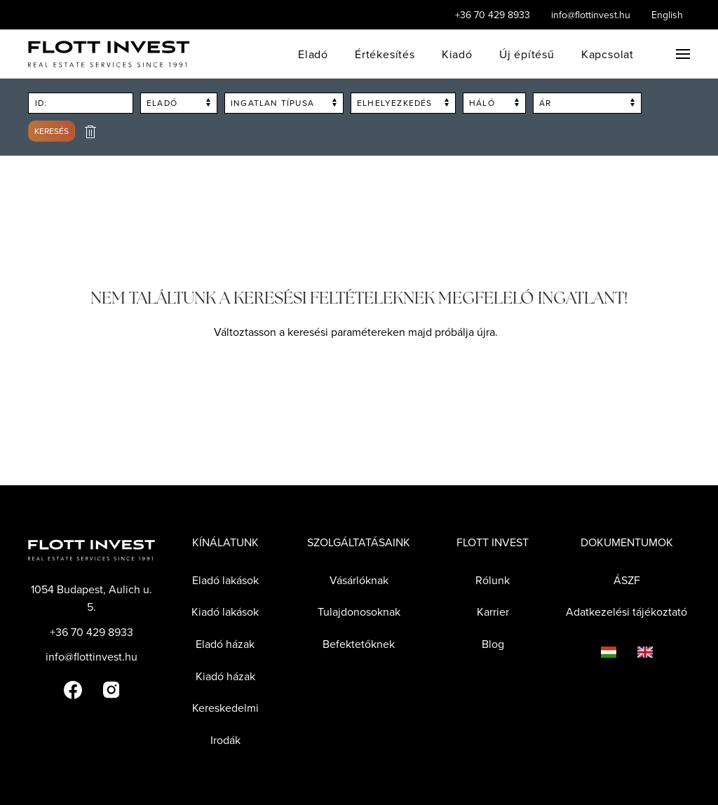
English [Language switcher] (667, 15)
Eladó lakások (225, 580)
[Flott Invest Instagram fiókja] (111, 688)
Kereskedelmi (225, 707)
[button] (683, 54)
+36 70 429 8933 (492, 15)
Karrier (493, 611)
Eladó (313, 54)
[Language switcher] (598, 651)
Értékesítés (385, 54)
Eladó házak (225, 643)
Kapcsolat (607, 54)
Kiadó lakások (225, 611)
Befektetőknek (359, 643)
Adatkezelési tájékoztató (626, 611)
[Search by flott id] (80, 103)
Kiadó (457, 54)
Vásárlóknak (359, 580)
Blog (493, 643)
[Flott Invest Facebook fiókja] (73, 688)
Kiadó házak (225, 676)
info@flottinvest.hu (590, 15)
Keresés (51, 131)
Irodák (225, 740)
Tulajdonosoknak (359, 611)
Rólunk (492, 580)
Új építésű (527, 54)
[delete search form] (90, 131)
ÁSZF (627, 580)
